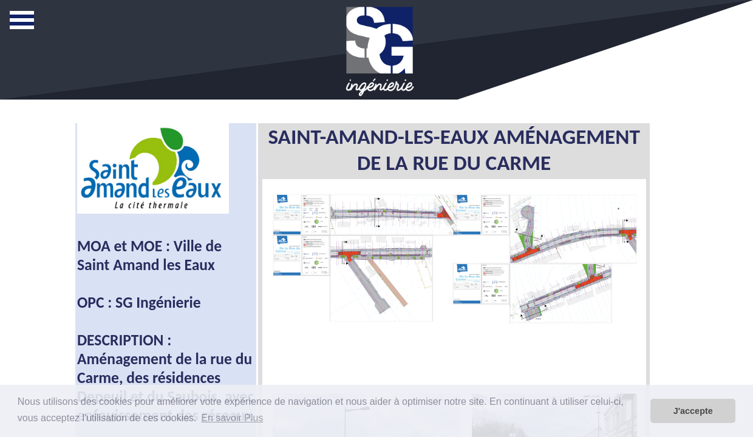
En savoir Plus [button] (232, 418)
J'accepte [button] (693, 411)
